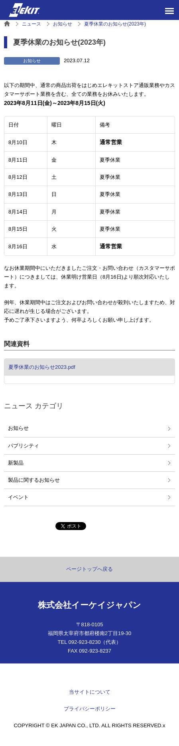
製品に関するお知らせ (34, 480)
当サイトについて (89, 692)
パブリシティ (23, 446)
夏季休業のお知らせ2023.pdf (41, 367)
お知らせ (18, 428)
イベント (18, 497)
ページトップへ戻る (89, 569)
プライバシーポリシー (90, 709)
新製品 (16, 463)
